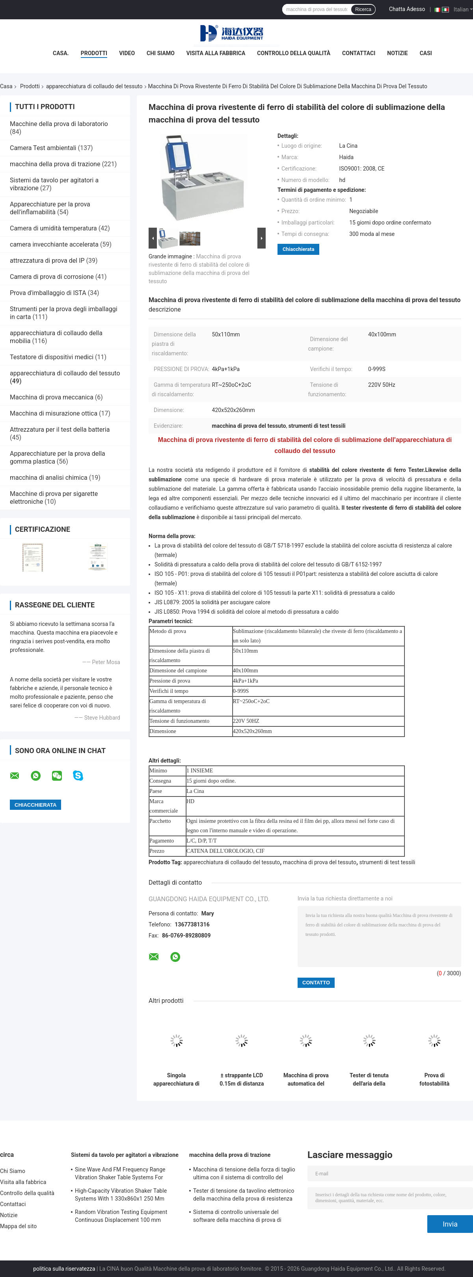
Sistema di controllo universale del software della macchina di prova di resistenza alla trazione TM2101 (237, 1217)
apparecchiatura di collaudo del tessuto (94, 86)
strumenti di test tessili (387, 862)
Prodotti (94, 53)
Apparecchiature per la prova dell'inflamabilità (50, 208)
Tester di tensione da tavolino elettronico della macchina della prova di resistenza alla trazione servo (243, 1196)
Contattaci (358, 53)
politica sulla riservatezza (64, 1269)
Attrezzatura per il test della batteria (60, 429)
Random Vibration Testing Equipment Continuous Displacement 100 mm (121, 1216)
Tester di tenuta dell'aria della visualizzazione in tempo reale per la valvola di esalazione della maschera (369, 1079)
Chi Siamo (161, 53)
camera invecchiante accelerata (54, 244)
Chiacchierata (298, 249)
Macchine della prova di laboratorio (59, 124)
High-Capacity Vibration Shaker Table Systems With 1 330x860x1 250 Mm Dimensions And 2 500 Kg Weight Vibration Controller (121, 1196)
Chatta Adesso (407, 9)
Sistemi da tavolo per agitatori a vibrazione (125, 1155)
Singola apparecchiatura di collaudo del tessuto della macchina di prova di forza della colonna (176, 1079)
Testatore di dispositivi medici (51, 357)
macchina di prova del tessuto (319, 862)
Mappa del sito (18, 1226)
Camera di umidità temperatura (53, 228)
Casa (6, 86)
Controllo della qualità (293, 53)
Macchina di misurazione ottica (53, 413)
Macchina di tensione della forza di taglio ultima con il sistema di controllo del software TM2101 (244, 1174)
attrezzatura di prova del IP (47, 260)
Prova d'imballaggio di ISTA (48, 293)
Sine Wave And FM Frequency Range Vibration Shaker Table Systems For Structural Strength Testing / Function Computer (121, 1174)
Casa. (61, 53)
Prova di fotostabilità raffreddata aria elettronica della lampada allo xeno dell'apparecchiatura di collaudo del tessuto (435, 1079)
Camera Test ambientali (43, 148)
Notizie (397, 53)
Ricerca (363, 9)
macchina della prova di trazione (55, 164)
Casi (426, 53)
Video (127, 53)
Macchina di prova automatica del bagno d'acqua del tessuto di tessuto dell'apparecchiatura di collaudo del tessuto (306, 1079)
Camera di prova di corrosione (52, 276)
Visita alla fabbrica (215, 53)
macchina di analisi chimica (49, 477)
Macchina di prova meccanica (51, 397)
